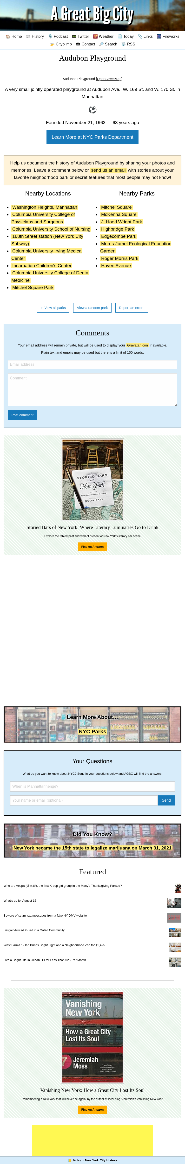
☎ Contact (85, 44)
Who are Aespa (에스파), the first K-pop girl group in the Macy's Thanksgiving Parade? (63, 885)
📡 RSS (128, 44)
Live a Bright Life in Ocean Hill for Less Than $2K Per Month (45, 960)
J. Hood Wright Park (121, 221)
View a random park (92, 308)
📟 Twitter (80, 36)
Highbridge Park (117, 229)
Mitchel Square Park (32, 287)
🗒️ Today (126, 36)
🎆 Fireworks (168, 36)
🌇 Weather (103, 36)
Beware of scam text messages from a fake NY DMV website (45, 915)
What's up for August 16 (20, 900)
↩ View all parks (53, 308)
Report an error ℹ (132, 308)
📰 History (35, 36)
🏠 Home (14, 36)
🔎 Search (108, 44)
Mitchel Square (116, 207)
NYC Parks (92, 732)
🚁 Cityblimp (61, 44)
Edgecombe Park (118, 236)
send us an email (108, 170)
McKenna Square (119, 214)
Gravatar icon (137, 345)
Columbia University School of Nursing (51, 229)
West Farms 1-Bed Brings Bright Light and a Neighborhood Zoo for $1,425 (54, 945)
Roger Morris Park (119, 258)
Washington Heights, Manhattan (44, 207)
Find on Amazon (92, 546)
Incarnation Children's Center (41, 265)
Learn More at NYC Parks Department (92, 137)
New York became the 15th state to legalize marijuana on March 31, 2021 (92, 847)
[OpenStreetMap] (109, 79)
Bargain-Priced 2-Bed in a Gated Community (34, 930)
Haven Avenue (116, 265)
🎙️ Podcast (58, 36)
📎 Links (145, 36)
